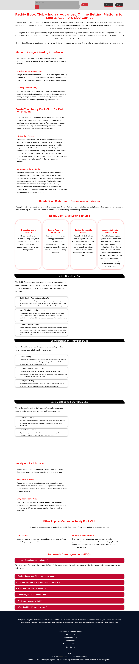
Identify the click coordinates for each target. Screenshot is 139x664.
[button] (84, 4)
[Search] (37, 7)
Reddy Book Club (64, 656)
